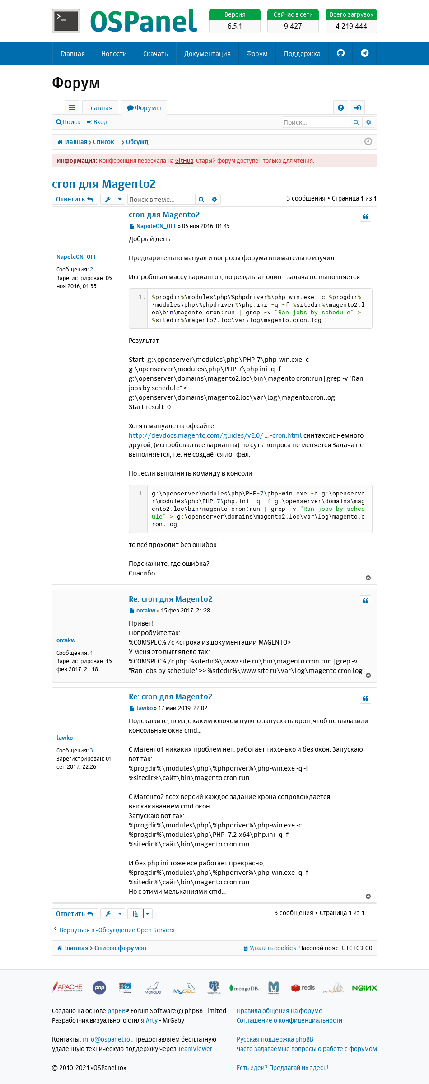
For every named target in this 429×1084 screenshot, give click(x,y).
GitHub (184, 160)
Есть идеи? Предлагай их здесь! (282, 1067)
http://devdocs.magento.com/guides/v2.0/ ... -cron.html (215, 435)
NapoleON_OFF (76, 256)
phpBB (116, 1010)
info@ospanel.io (106, 1039)
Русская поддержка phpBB (275, 1039)
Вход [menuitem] (360, 109)
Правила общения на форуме (279, 1010)
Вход (100, 122)
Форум (257, 53)
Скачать (155, 53)
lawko (64, 737)
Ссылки (74, 109)
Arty (152, 1020)
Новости (114, 53)
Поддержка (302, 53)
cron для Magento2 (104, 184)
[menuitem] (341, 108)
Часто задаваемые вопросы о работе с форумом (307, 1048)
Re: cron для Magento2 (171, 598)
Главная (73, 53)
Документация (207, 53)
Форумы (148, 107)
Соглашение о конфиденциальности (289, 1020)
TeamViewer (195, 1048)
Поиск (71, 122)
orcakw (65, 640)
